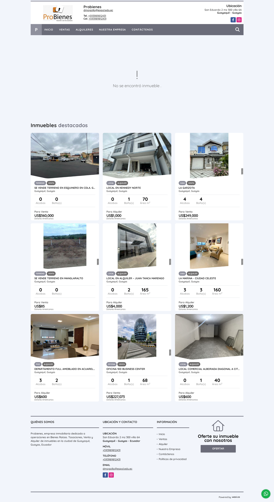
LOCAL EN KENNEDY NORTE (123, 187)
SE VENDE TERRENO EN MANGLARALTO (58, 278)
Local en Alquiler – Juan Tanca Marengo (135, 278)
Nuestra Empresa (112, 29)
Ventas (64, 29)
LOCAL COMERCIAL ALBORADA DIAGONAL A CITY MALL (209, 368)
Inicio (48, 29)
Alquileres (84, 29)
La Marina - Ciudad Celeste (197, 278)
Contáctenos (142, 29)
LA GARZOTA (187, 187)
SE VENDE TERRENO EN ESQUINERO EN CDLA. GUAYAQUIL (65, 187)
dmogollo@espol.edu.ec (98, 10)
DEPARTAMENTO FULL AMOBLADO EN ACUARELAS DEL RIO (65, 368)
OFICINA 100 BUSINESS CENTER (125, 368)
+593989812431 (97, 15)
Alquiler (163, 444)
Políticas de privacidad (173, 459)
